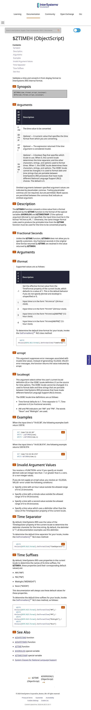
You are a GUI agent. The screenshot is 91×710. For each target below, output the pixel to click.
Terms (30, 698)
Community (50, 14)
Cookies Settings (32, 700)
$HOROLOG (20, 651)
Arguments (17, 54)
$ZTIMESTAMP (21, 655)
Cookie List (44, 701)
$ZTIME (18, 646)
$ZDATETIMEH (21, 642)
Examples (17, 58)
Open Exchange (67, 14)
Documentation (33, 14)
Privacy (24, 698)
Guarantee (39, 698)
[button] (14, 86)
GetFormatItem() (27, 333)
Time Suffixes (18, 68)
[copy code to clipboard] (63, 340)
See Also (16, 71)
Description (17, 51)
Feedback (89, 359)
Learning (17, 14)
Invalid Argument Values (23, 61)
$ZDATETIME (20, 637)
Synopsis (16, 48)
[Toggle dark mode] (77, 30)
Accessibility (50, 698)
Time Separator (19, 65)
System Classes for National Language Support (36, 660)
